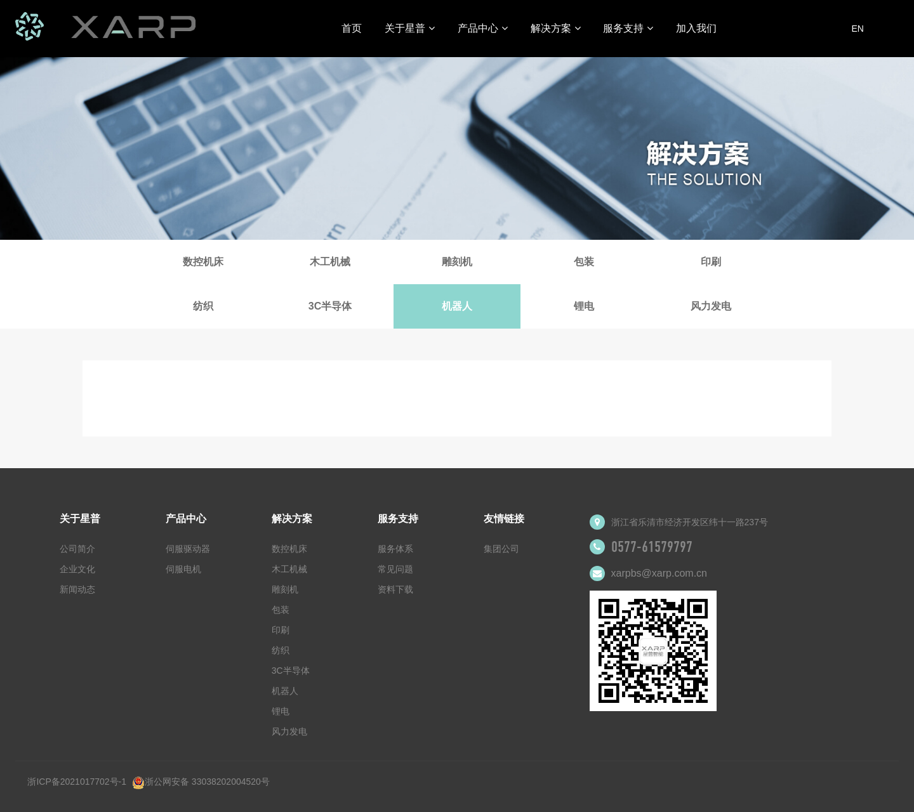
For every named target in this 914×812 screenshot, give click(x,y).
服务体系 (395, 549)
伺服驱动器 (188, 549)
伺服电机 (183, 569)
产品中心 (483, 28)
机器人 (457, 306)
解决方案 (556, 28)
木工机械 (330, 261)
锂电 (584, 306)
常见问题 (395, 569)
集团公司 (501, 549)
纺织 (203, 306)
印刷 (711, 261)
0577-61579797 (651, 547)
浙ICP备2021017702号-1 (76, 781)
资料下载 (395, 589)
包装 (584, 261)
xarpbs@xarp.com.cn (659, 573)
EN (857, 28)
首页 (351, 28)
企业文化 (77, 569)
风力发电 (711, 306)
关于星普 (410, 28)
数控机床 (203, 261)
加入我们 (696, 28)
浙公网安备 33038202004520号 (201, 781)
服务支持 (628, 28)
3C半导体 (330, 306)
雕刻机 (457, 261)
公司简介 (77, 549)
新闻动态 (77, 589)
